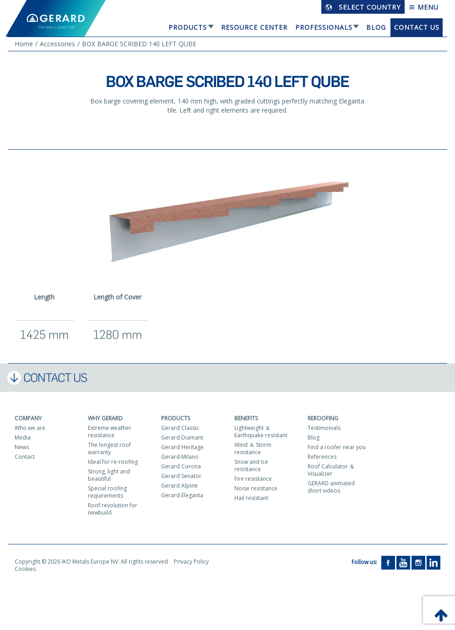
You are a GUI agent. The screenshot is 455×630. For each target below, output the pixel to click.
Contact (25, 457)
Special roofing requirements (107, 492)
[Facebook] (388, 562)
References (322, 457)
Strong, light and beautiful (109, 475)
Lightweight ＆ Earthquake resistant (260, 431)
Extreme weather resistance (109, 431)
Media (23, 437)
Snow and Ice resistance (251, 465)
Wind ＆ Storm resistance (252, 448)
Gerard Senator (181, 476)
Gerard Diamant (182, 437)
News (22, 447)
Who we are (30, 428)
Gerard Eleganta (182, 495)
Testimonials (324, 428)
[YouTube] (403, 562)
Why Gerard (105, 418)
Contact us (416, 27)
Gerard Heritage (182, 447)
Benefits (246, 418)
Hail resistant (251, 498)
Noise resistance (255, 488)
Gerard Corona (181, 466)
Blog (376, 27)
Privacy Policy (191, 561)
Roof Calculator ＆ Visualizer (331, 470)
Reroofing (323, 418)
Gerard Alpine (179, 485)
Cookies (25, 569)
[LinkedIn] (433, 562)
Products (187, 27)
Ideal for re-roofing (113, 462)
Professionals (323, 27)
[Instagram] (418, 562)
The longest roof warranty (109, 448)
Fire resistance (253, 479)
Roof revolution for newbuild (112, 508)
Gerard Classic (180, 428)
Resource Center (254, 27)
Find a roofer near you (337, 447)
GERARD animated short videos (331, 486)
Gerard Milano (180, 457)
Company (28, 418)
